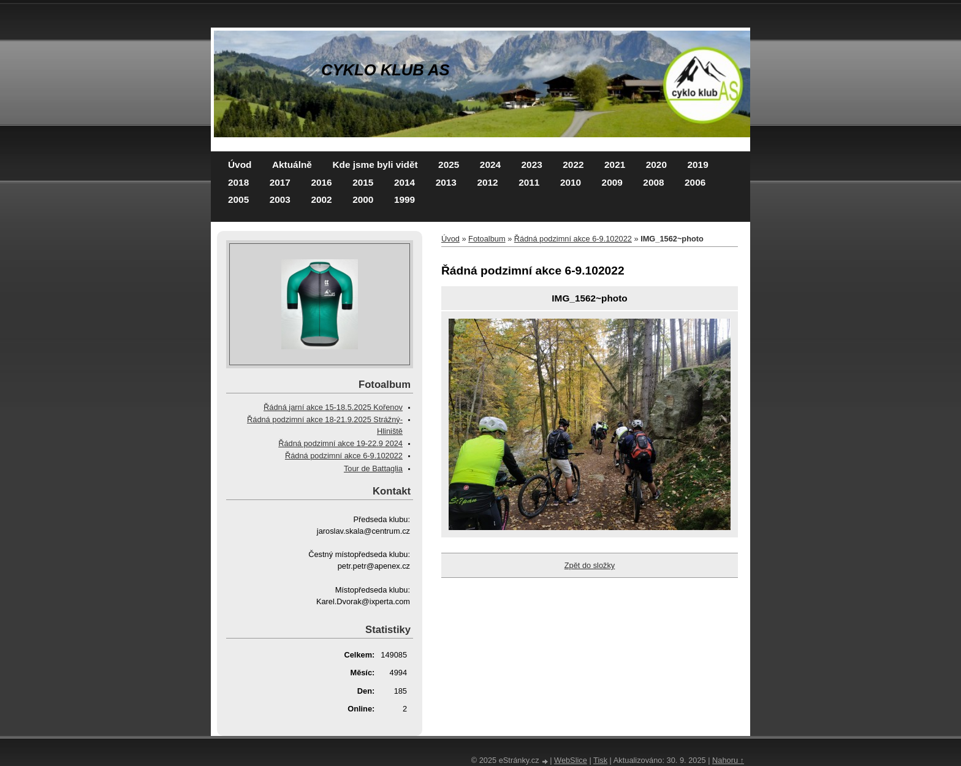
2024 (490, 164)
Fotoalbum (486, 238)
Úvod (239, 164)
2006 (695, 182)
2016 (321, 182)
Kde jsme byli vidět (374, 164)
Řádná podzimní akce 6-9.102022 (573, 238)
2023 (532, 164)
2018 (238, 182)
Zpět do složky (589, 565)
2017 (280, 182)
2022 (573, 164)
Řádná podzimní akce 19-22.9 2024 (340, 443)
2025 (448, 164)
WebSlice (570, 760)
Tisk (600, 760)
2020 (656, 164)
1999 (404, 199)
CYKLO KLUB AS (385, 69)
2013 (446, 182)
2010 (570, 182)
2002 (321, 199)
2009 (612, 182)
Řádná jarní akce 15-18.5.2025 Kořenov (333, 407)
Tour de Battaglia (373, 468)
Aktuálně (292, 164)
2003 (280, 199)
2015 (362, 182)
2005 (238, 199)
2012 (487, 182)
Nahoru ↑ (728, 760)
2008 (653, 182)
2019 (698, 164)
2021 (614, 164)
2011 (528, 182)
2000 (362, 199)
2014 (404, 182)
